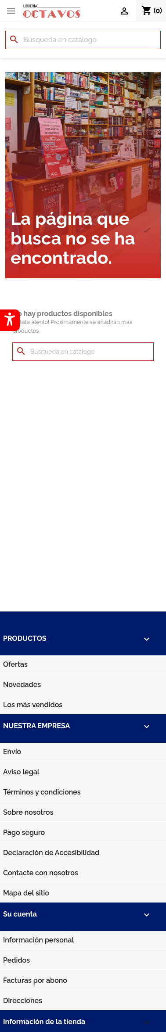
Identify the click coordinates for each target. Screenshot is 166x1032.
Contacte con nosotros (40, 873)
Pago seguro (24, 832)
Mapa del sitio (26, 893)
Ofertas (15, 664)
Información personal (38, 940)
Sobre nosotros (28, 812)
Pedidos (16, 960)
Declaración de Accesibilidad (51, 853)
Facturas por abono (35, 980)
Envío (12, 752)
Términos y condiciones (42, 792)
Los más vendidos (32, 705)
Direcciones (22, 1000)
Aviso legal (21, 772)
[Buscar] (83, 40)
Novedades (22, 684)
